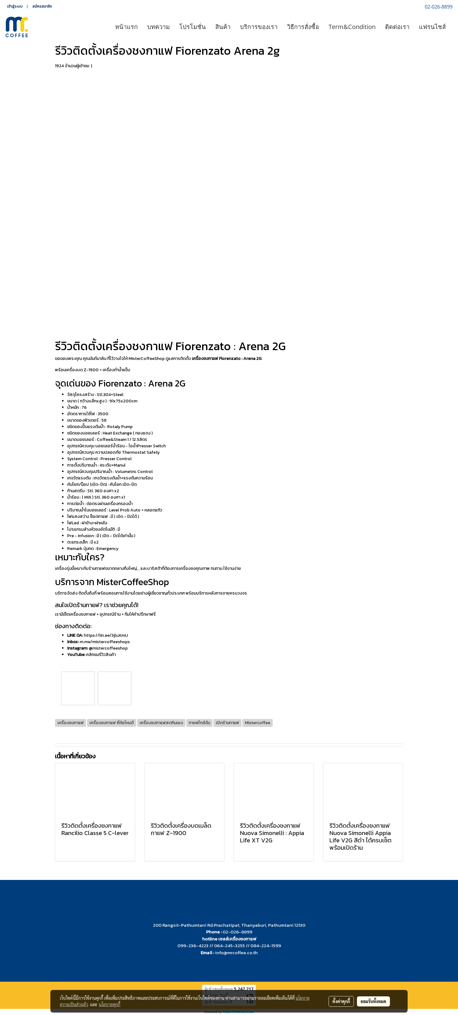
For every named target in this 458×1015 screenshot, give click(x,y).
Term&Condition (352, 27)
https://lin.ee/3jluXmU (106, 635)
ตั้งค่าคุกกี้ (341, 1001)
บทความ (158, 27)
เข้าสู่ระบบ (15, 6)
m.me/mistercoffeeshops (105, 642)
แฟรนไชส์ (432, 27)
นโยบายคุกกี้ (109, 1004)
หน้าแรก (126, 27)
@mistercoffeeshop (108, 648)
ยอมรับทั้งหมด (373, 1001)
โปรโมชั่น (192, 27)
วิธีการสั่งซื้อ (303, 27)
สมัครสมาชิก (42, 6)
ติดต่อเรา (397, 27)
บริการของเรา (259, 27)
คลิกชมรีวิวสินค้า (101, 654)
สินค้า (223, 27)
